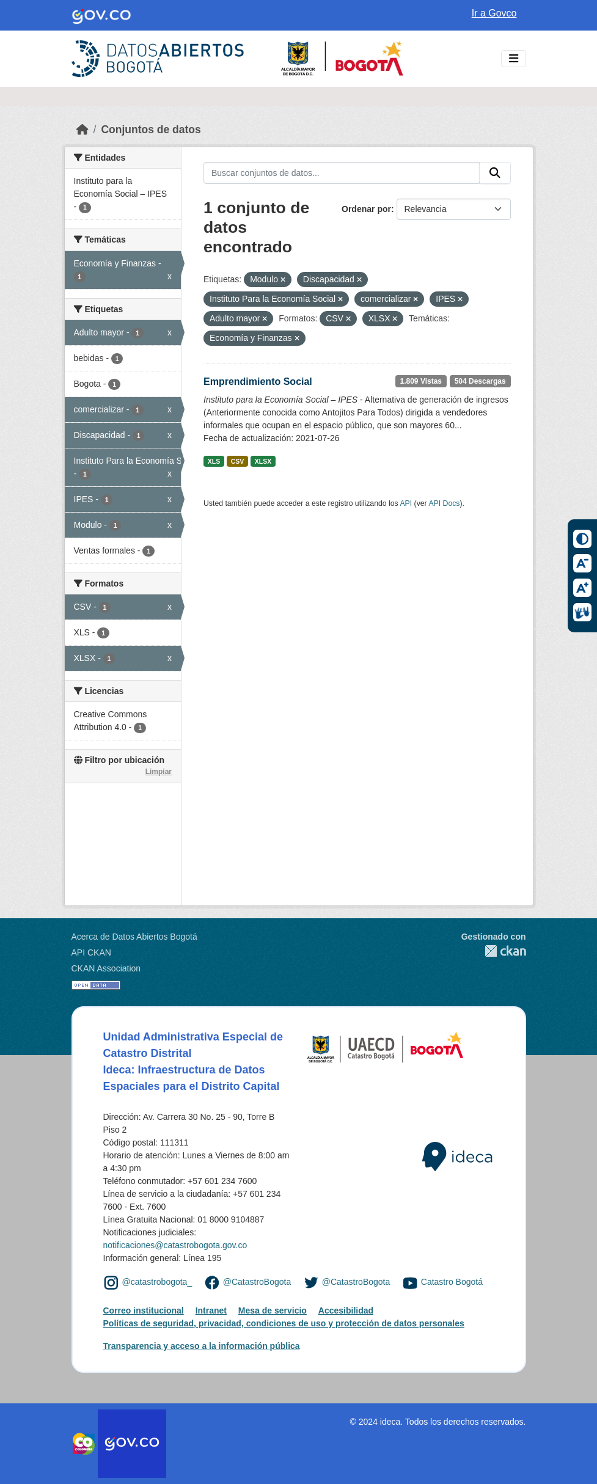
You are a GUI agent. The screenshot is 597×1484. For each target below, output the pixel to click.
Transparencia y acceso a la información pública (201, 1346)
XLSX (263, 461)
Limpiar (158, 771)
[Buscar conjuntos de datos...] (341, 173)
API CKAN (91, 952)
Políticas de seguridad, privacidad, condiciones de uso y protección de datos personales (283, 1323)
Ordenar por (366, 209)
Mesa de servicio (272, 1310)
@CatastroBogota (257, 1282)
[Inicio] (82, 129)
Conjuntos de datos (150, 129)
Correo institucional (143, 1310)
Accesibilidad (345, 1310)
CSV (237, 461)
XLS (214, 461)
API (406, 503)
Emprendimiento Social (257, 381)
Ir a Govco (494, 13)
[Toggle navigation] (513, 59)
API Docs (444, 503)
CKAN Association (106, 968)
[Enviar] (495, 173)
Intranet (211, 1310)
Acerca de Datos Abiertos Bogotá (134, 936)
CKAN (493, 951)
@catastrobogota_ (157, 1282)
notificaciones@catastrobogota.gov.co (175, 1245)
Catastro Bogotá (452, 1282)
